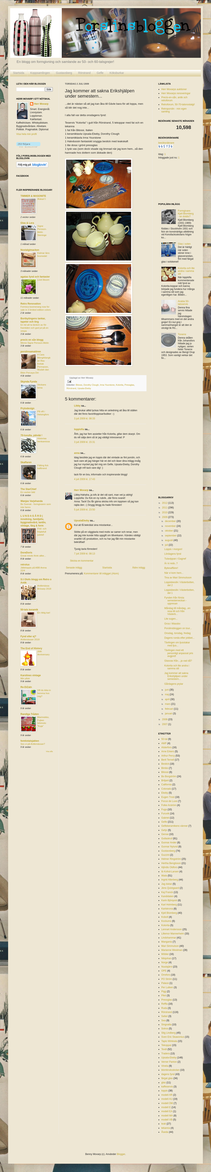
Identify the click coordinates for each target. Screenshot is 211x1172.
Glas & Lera (27, 223)
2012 (165, 503)
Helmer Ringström (171, 859)
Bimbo (164, 768)
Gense (164, 834)
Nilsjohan (166, 958)
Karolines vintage (30, 675)
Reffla (164, 1003)
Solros (164, 1028)
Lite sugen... (171, 618)
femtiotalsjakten (29, 740)
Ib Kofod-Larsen (170, 871)
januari (169, 713)
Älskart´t (41, 199)
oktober (169, 530)
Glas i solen (184, 243)
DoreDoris (26, 552)
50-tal (164, 739)
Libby (77, 405)
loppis (164, 1090)
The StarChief (28, 489)
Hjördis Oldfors (169, 867)
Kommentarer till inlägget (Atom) (101, 573)
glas (163, 1082)
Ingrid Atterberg (169, 879)
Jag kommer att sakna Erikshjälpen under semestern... (176, 676)
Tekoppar (166, 1045)
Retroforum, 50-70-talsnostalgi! (178, 104)
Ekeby (164, 792)
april (167, 699)
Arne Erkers (167, 751)
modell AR (166, 1094)
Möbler (165, 954)
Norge (164, 962)
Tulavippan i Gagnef (175, 558)
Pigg (163, 991)
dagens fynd (167, 1074)
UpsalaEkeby (81, 520)
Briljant (165, 780)
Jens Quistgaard (170, 888)
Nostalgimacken (29, 250)
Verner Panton (169, 1061)
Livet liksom (43, 280)
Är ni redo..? (171, 563)
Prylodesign (27, 408)
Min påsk (25, 678)
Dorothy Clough (91, 385)
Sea (163, 1020)
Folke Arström (168, 805)
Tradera (165, 1053)
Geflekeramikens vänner (174, 825)
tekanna (165, 1128)
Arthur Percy (168, 755)
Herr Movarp (81, 490)
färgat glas (167, 1078)
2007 (165, 724)
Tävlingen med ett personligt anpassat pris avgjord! (178, 653)
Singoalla (166, 1024)
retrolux (25, 564)
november (171, 526)
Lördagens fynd (172, 553)
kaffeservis (167, 1086)
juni (167, 689)
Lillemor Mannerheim (172, 933)
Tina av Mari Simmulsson (178, 577)
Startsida (18, 72)
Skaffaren (26, 462)
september (171, 535)
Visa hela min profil (26, 134)
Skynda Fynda (28, 381)
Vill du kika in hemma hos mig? (44, 693)
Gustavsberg (64, 72)
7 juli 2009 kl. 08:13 (84, 553)
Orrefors (165, 974)
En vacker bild (27, 492)
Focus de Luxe (169, 801)
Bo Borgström (168, 776)
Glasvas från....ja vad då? (178, 660)
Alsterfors (166, 747)
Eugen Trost (167, 797)
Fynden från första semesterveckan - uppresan (175, 600)
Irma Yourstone (107, 385)
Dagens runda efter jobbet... (179, 637)
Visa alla (49, 751)
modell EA (166, 1111)
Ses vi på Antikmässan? (32, 744)
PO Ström (166, 979)
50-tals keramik (29, 609)
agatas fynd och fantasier (35, 276)
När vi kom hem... (173, 572)
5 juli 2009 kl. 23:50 (84, 509)
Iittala (164, 875)
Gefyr (164, 830)
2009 (165, 517)
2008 (165, 719)
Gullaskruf (166, 838)
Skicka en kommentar (81, 560)
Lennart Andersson (171, 929)
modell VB (166, 1119)
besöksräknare (166, 142)
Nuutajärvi (166, 966)
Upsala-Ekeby (84, 388)
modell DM (167, 1103)
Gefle (100, 72)
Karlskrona (167, 908)
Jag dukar (166, 883)
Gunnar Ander (169, 842)
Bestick (165, 763)
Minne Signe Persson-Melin (34, 343)
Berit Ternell (167, 759)
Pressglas (129, 385)
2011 (165, 507)
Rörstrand (84, 72)
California (166, 784)
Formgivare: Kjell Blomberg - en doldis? (186, 213)
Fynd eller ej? (28, 636)
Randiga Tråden (29, 714)
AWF (164, 743)
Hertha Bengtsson (171, 863)
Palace (165, 983)
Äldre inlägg (138, 567)
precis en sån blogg (31, 339)
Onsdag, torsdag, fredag (177, 633)
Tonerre (182, 334)
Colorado (166, 788)
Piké (163, 995)
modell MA (167, 1115)
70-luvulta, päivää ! (31, 435)
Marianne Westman (171, 950)
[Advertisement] (174, 428)
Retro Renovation (30, 303)
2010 (165, 512)
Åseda (164, 1132)
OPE (163, 970)
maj (167, 694)
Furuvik (165, 813)
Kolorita (119, 385)
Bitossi (79, 385)
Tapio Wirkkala (169, 1041)
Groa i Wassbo (172, 623)
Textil (164, 1049)
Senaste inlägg (74, 567)
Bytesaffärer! (171, 568)
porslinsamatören (30, 351)
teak (163, 1123)
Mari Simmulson (170, 946)
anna (77, 453)
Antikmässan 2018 (30, 639)
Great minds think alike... (33, 555)
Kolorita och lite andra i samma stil (186, 271)
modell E (166, 1107)
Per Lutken (167, 987)
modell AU (166, 1099)
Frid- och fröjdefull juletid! (41, 531)
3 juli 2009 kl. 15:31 (84, 442)
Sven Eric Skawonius (172, 1036)
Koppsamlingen (40, 72)
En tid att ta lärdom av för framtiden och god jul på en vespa (34, 328)
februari (169, 708)
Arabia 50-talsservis (183, 303)
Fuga (164, 809)
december (171, 521)
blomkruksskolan (170, 1070)
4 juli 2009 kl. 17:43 (84, 479)
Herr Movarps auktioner (174, 89)
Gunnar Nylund (169, 846)
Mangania (166, 941)
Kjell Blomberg (169, 913)
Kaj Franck (167, 892)
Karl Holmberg (169, 904)
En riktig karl (43, 612)
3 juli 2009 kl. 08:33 (84, 418)
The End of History (31, 648)
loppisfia (79, 429)
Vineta (164, 1065)
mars (168, 704)
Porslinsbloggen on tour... (178, 628)
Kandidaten (167, 896)
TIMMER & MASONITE (33, 196)
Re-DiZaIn (26, 687)
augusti (169, 540)
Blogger (121, 1154)
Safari (164, 1016)
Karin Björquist (169, 900)
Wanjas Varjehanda (31, 501)
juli (167, 544)
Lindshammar (168, 937)
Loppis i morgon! (173, 549)
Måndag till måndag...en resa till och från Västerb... (177, 611)
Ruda (164, 1008)
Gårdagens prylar (173, 683)
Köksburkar (117, 72)
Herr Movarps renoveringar (175, 93)
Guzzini (165, 854)
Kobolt (164, 917)
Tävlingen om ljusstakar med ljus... (177, 644)
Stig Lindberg (168, 1032)
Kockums (166, 921)
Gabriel (165, 817)
